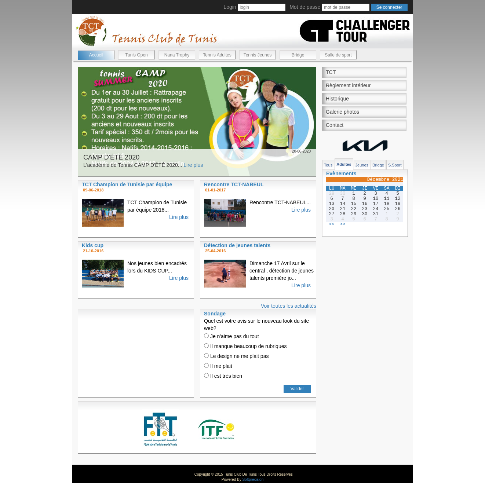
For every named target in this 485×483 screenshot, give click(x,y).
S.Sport (395, 165)
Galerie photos (342, 112)
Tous (328, 165)
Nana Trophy (177, 55)
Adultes (343, 164)
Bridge (298, 55)
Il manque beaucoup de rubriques (245, 346)
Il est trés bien (223, 376)
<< (331, 224)
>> (342, 224)
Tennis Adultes (217, 55)
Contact (334, 125)
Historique (337, 99)
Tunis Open (136, 55)
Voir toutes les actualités (288, 306)
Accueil (96, 55)
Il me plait (218, 366)
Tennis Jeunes (258, 55)
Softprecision (252, 479)
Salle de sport (338, 55)
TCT (331, 72)
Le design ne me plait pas (236, 356)
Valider (297, 388)
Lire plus (193, 165)
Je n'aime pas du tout (231, 336)
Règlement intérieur (348, 85)
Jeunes (361, 165)
